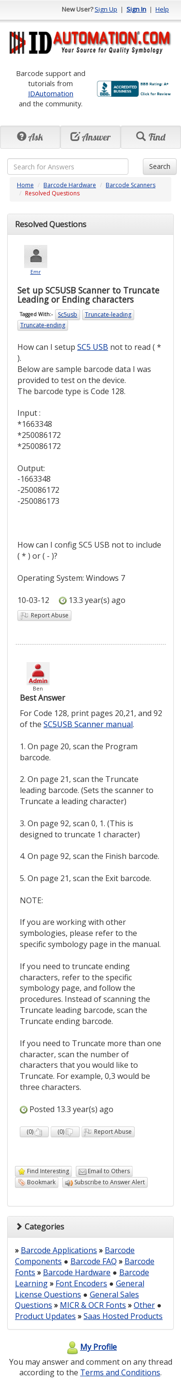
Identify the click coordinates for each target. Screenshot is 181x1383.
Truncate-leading (108, 314)
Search (159, 166)
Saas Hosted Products (123, 1316)
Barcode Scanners (130, 185)
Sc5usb (67, 314)
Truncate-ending (42, 325)
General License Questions (79, 1289)
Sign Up (106, 9)
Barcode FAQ (93, 1261)
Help (162, 9)
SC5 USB (92, 347)
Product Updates (45, 1316)
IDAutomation (50, 93)
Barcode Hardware (69, 185)
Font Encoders (81, 1283)
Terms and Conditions (120, 1372)
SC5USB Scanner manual (88, 724)
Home (25, 185)
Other (144, 1305)
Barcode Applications (59, 1250)
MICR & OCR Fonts (93, 1305)
